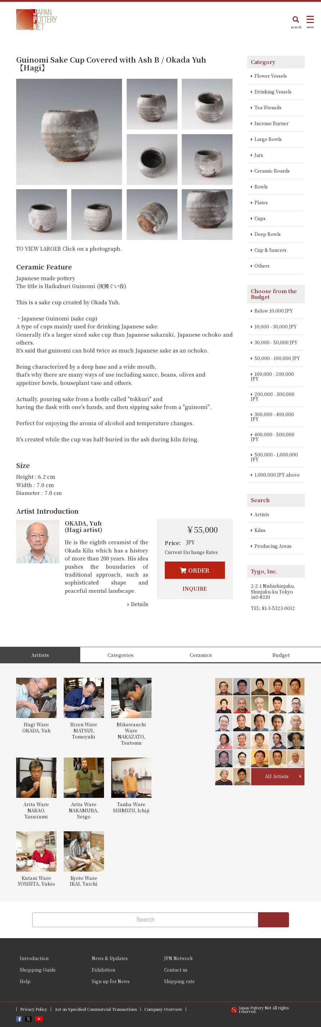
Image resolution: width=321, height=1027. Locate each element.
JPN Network (178, 958)
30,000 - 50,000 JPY (276, 342)
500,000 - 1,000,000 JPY (274, 456)
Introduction (34, 958)
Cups (260, 218)
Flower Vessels (270, 76)
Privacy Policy (33, 1009)
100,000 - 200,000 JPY (272, 376)
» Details (137, 604)
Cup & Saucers (270, 250)
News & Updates (110, 958)
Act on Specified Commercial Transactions (96, 1009)
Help (25, 981)
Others (262, 266)
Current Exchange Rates (191, 552)
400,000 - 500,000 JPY (272, 436)
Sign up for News (111, 981)
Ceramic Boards (272, 171)
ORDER (198, 570)
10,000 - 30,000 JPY (275, 326)
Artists (261, 514)
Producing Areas (272, 546)
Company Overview (163, 1009)
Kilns (260, 530)
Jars (258, 155)
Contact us (175, 970)
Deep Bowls (267, 234)
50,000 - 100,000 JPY (277, 358)
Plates (261, 202)
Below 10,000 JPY (273, 311)
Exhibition (103, 970)
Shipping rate (179, 981)
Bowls (261, 186)
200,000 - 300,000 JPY (272, 396)
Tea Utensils (267, 107)
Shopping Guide (38, 970)
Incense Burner (271, 123)
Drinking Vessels (272, 91)
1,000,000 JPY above (277, 475)
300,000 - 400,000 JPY (272, 416)
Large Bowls (268, 139)
